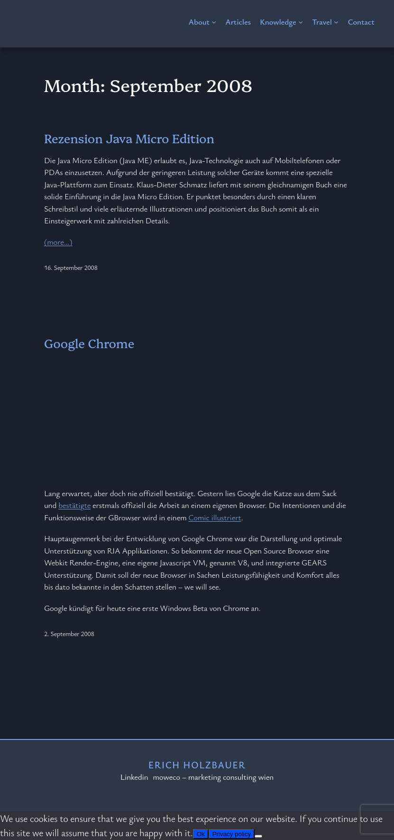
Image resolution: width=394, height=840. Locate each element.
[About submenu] (213, 21)
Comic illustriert (214, 517)
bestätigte (74, 504)
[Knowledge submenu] (300, 21)
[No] (258, 836)
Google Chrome (89, 343)
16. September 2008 (71, 267)
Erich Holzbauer (197, 764)
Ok (201, 834)
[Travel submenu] (336, 21)
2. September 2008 (69, 633)
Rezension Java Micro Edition (129, 138)
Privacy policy (231, 834)
